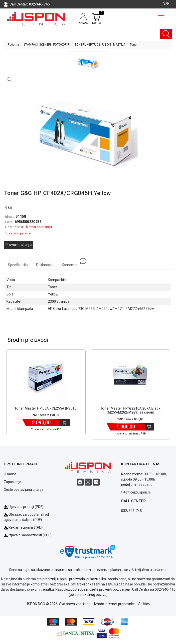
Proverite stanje (18, 245)
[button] (88, 63)
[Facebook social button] (80, 482)
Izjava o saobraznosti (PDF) (29, 535)
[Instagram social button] (88, 482)
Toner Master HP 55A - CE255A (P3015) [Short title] (46, 408)
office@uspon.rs (138, 492)
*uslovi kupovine (17, 233)
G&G (8, 208)
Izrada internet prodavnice (115, 604)
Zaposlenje (12, 482)
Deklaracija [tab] (44, 265)
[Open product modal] (9, 79)
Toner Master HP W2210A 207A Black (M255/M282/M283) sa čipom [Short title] (130, 410)
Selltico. (144, 604)
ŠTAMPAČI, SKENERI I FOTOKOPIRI (46, 44)
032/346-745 (39, 4)
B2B (166, 4)
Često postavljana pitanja (23, 490)
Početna (13, 44)
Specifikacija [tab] (18, 265)
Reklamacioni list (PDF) (24, 527)
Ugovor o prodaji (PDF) (23, 507)
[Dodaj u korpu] (65, 422)
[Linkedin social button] (96, 482)
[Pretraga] (166, 34)
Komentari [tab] (72, 263)
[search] (88, 34)
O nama (10, 474)
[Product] (45, 377)
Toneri (134, 44)
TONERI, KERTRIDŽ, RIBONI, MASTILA (100, 44)
